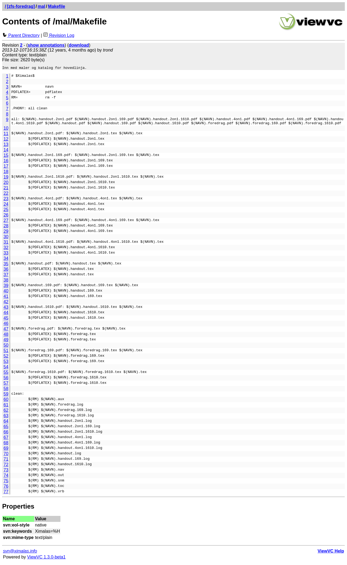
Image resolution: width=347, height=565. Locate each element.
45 (6, 320)
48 (6, 336)
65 (6, 429)
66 (6, 434)
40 (6, 293)
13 (6, 147)
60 (6, 402)
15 (6, 157)
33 (6, 255)
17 (6, 168)
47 (6, 331)
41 (6, 298)
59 (6, 396)
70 (6, 456)
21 (6, 190)
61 (6, 407)
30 (6, 239)
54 (6, 369)
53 (6, 364)
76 (6, 488)
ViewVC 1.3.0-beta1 (46, 559)
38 (6, 282)
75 (6, 483)
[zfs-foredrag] (21, 6)
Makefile (56, 6)
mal (41, 6)
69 (6, 450)
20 (6, 185)
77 (6, 494)
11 (6, 136)
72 (6, 467)
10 (6, 130)
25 (6, 212)
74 (6, 477)
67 (6, 440)
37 (6, 277)
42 (6, 304)
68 (6, 445)
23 (6, 201)
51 (6, 353)
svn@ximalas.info (20, 553)
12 (6, 141)
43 (6, 309)
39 (6, 288)
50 (6, 347)
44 (6, 315)
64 (6, 423)
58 (6, 391)
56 (6, 380)
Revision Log (58, 35)
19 (6, 179)
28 (6, 228)
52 (6, 358)
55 (6, 374)
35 (6, 266)
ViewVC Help (330, 553)
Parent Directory (21, 35)
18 (6, 174)
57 (6, 385)
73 (6, 472)
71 (6, 461)
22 (6, 195)
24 (6, 206)
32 (6, 250)
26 (6, 217)
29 (6, 233)
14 (6, 152)
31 (6, 244)
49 (6, 342)
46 (6, 326)
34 (6, 260)
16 (6, 163)
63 (6, 418)
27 (6, 223)
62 (6, 412)
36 (6, 271)
